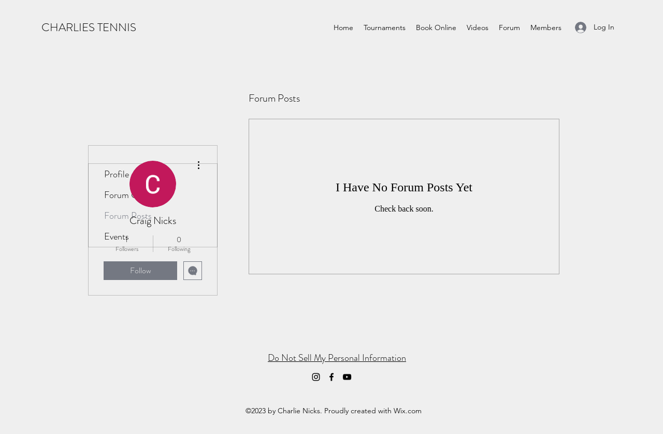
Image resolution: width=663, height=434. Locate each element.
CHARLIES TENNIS (88, 27)
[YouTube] (347, 377)
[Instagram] (316, 377)
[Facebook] (331, 377)
